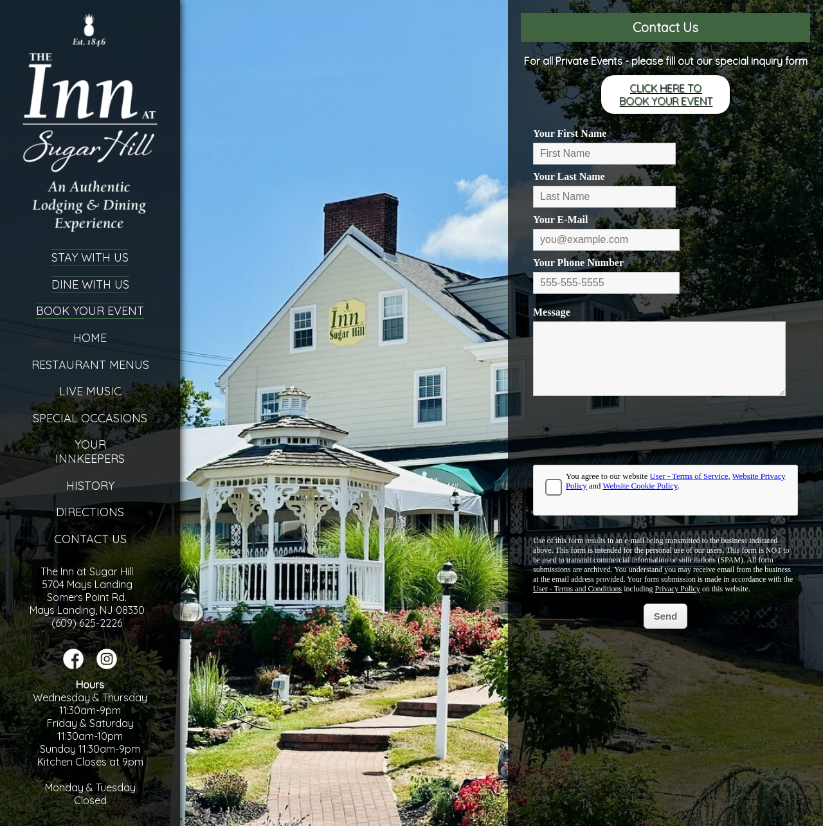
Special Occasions (90, 418)
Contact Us (90, 539)
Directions (90, 512)
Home (90, 337)
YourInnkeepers (90, 451)
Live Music (90, 391)
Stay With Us (90, 257)
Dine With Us (90, 284)
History (90, 485)
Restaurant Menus (90, 364)
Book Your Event (90, 310)
